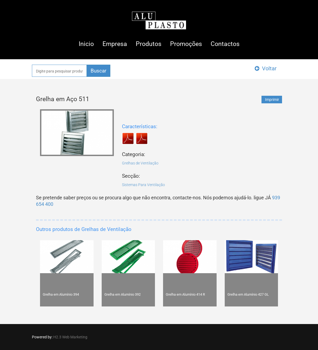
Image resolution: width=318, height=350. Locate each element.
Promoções (186, 44)
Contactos (225, 44)
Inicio (86, 44)
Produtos (148, 44)
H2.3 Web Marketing (70, 337)
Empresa (114, 44)
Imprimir (272, 99)
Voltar (266, 68)
